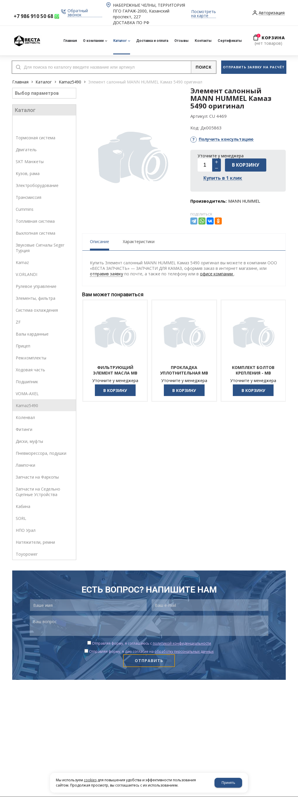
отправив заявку (106, 274)
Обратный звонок (78, 13)
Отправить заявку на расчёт (254, 67)
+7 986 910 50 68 (33, 16)
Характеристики (139, 241)
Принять (228, 783)
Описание (99, 241)
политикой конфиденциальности (182, 643)
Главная (20, 82)
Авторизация (272, 13)
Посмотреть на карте (203, 14)
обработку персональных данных (184, 651)
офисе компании (217, 274)
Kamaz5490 (70, 82)
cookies (90, 780)
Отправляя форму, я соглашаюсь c (151, 643)
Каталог (44, 82)
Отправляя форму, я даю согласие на (151, 651)
